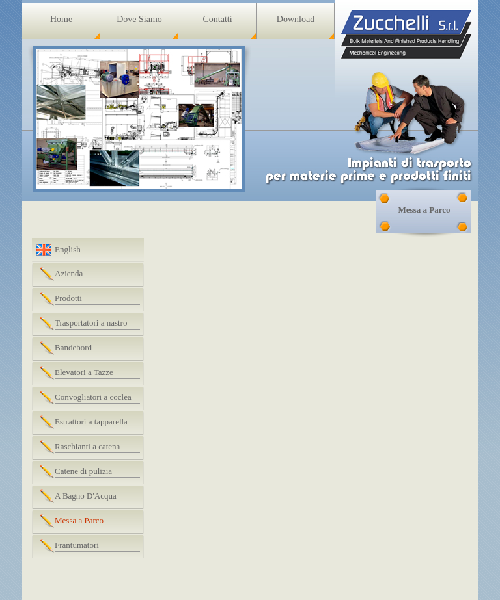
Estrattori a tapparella (91, 421)
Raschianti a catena (87, 446)
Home (61, 19)
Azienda (69, 273)
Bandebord (73, 347)
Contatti (217, 19)
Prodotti (68, 298)
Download (295, 19)
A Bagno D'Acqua (86, 496)
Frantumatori (77, 545)
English (68, 249)
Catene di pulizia (83, 471)
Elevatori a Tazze (84, 372)
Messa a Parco (79, 520)
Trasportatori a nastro (91, 323)
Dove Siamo (139, 19)
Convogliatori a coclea (93, 397)
